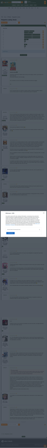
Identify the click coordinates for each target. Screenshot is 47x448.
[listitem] (23, 229)
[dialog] (23, 224)
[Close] (44, 213)
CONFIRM (12, 233)
